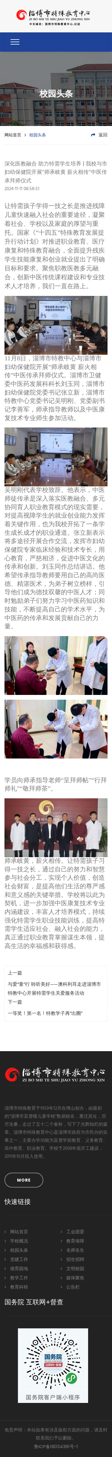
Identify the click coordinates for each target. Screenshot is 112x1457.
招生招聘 (72, 1259)
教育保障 (72, 1241)
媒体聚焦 (72, 1278)
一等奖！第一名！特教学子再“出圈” (45, 1014)
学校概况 (16, 1241)
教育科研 (16, 1287)
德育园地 (16, 1268)
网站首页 (12, 135)
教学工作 (16, 1278)
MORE (24, 1180)
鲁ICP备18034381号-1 (56, 1446)
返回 (99, 135)
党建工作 (16, 1259)
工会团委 (72, 1232)
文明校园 (72, 1268)
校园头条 (16, 1250)
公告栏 (70, 1287)
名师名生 (72, 1250)
